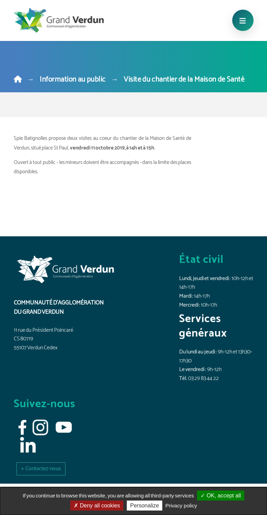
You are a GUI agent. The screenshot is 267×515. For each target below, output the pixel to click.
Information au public (72, 79)
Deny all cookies (97, 505)
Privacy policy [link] (181, 505)
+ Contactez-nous (41, 468)
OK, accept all (221, 495)
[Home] (18, 79)
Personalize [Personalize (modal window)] (144, 505)
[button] (41, 468)
